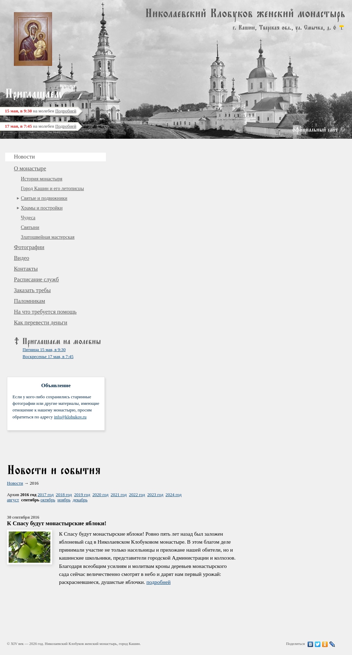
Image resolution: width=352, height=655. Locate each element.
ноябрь (63, 499)
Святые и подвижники (44, 198)
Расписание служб (36, 279)
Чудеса (28, 217)
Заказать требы (32, 290)
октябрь (47, 499)
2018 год (64, 494)
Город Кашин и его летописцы (52, 188)
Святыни (30, 227)
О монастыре (30, 168)
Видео (21, 258)
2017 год (45, 494)
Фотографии (29, 247)
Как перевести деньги (40, 322)
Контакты (26, 268)
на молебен (40, 111)
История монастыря (41, 178)
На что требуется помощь (45, 311)
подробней (158, 582)
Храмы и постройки (41, 208)
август (13, 499)
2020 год (100, 494)
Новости (15, 483)
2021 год (119, 494)
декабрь (80, 499)
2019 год (82, 494)
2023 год (155, 494)
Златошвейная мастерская (48, 237)
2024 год (174, 494)
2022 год (137, 494)
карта (341, 27)
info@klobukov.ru (70, 417)
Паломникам (29, 301)
